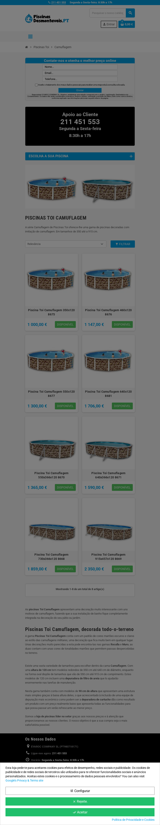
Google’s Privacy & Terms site (24, 780)
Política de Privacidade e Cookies (133, 819)
